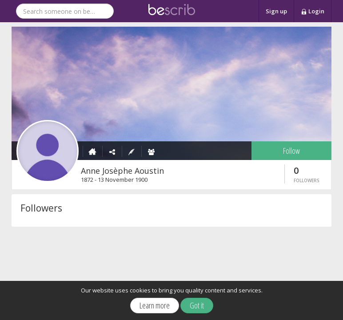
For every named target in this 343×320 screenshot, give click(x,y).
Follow (291, 150)
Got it (197, 305)
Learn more (155, 305)
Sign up (276, 11)
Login (312, 11)
